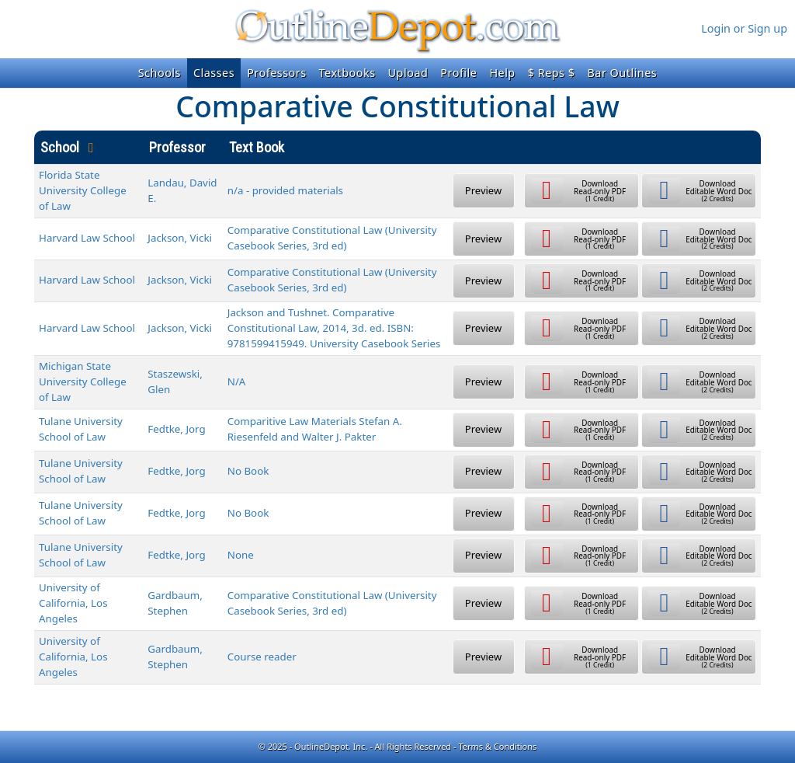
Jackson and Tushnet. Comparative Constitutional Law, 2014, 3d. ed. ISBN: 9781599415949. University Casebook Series (334, 327)
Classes (213, 72)
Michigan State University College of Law (83, 381)
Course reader (262, 657)
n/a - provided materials (285, 190)
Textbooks (347, 72)
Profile (458, 72)
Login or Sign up (744, 28)
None (240, 555)
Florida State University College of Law (83, 190)
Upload (408, 72)
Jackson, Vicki (180, 238)
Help (502, 72)
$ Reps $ (551, 72)
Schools (159, 72)
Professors (276, 72)
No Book (248, 471)
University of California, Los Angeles (73, 602)
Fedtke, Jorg (176, 429)
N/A (236, 381)
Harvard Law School (87, 238)
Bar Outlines (622, 72)
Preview (483, 190)
